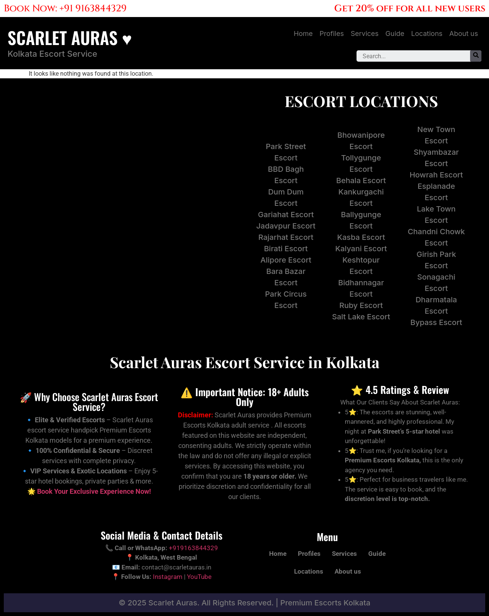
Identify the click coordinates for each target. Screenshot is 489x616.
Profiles (331, 33)
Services (364, 33)
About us (463, 33)
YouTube (199, 576)
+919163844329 (193, 548)
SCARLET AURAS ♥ (70, 37)
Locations (426, 33)
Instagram (167, 576)
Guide (394, 33)
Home (303, 33)
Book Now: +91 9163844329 (65, 8)
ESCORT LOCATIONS (361, 101)
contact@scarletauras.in (176, 567)
